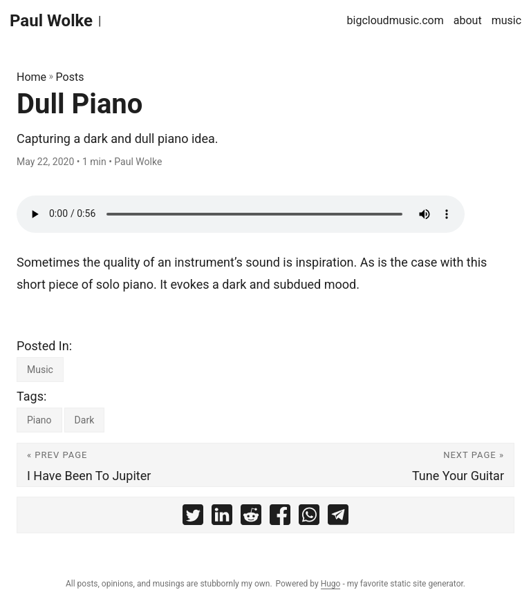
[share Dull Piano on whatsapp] (309, 518)
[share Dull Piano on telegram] (338, 518)
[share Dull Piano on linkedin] (222, 518)
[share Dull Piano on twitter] (193, 518)
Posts (70, 77)
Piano (39, 420)
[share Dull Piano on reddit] (251, 518)
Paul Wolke (51, 20)
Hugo (331, 584)
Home (31, 77)
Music (40, 369)
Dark (85, 420)
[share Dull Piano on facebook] (280, 518)
